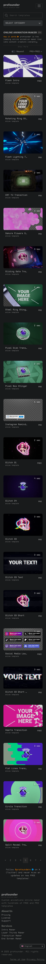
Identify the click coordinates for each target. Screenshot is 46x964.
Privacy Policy (36, 959)
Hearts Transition (16, 730)
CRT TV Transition (16, 195)
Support (6, 921)
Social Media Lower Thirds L (16, 654)
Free (39, 81)
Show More (23, 47)
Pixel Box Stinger (16, 386)
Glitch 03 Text (14, 577)
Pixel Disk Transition (16, 348)
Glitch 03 (11, 539)
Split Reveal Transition (16, 845)
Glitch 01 (11, 463)
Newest (20, 51)
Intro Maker (8, 930)
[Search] (23, 15)
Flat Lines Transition (16, 768)
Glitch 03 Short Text (16, 692)
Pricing (5, 915)
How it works (11, 37)
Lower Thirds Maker (12, 933)
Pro (40, 119)
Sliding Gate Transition (16, 271)
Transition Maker (11, 936)
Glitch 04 (11, 501)
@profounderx (23, 870)
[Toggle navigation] (39, 5)
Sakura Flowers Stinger (16, 233)
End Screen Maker (11, 939)
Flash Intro (12, 80)
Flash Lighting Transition (16, 157)
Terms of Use (17, 959)
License (5, 918)
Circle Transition (16, 807)
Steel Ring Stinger (16, 310)
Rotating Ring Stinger (16, 119)
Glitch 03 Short (14, 615)
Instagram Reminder (16, 424)
